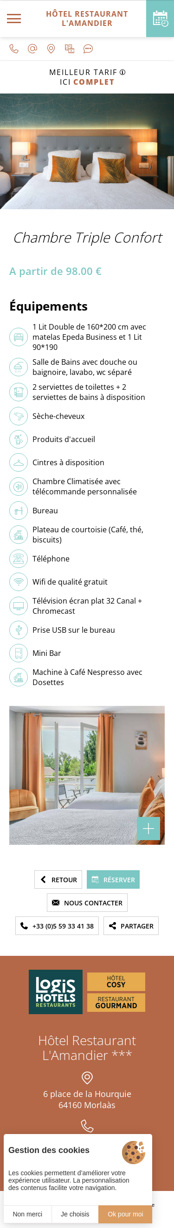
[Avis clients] (88, 48)
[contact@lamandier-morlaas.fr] (32, 48)
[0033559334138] (14, 48)
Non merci (27, 1214)
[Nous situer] (51, 48)
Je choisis (75, 1214)
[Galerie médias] (69, 48)
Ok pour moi (125, 1214)
